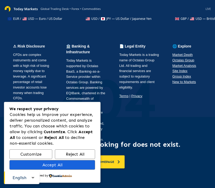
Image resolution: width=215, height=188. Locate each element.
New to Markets (184, 82)
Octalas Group (183, 60)
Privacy (137, 96)
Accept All (52, 164)
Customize (31, 154)
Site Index (180, 71)
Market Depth (182, 55)
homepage (108, 162)
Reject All (75, 154)
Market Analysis (184, 66)
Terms (124, 96)
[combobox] (21, 177)
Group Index (181, 76)
